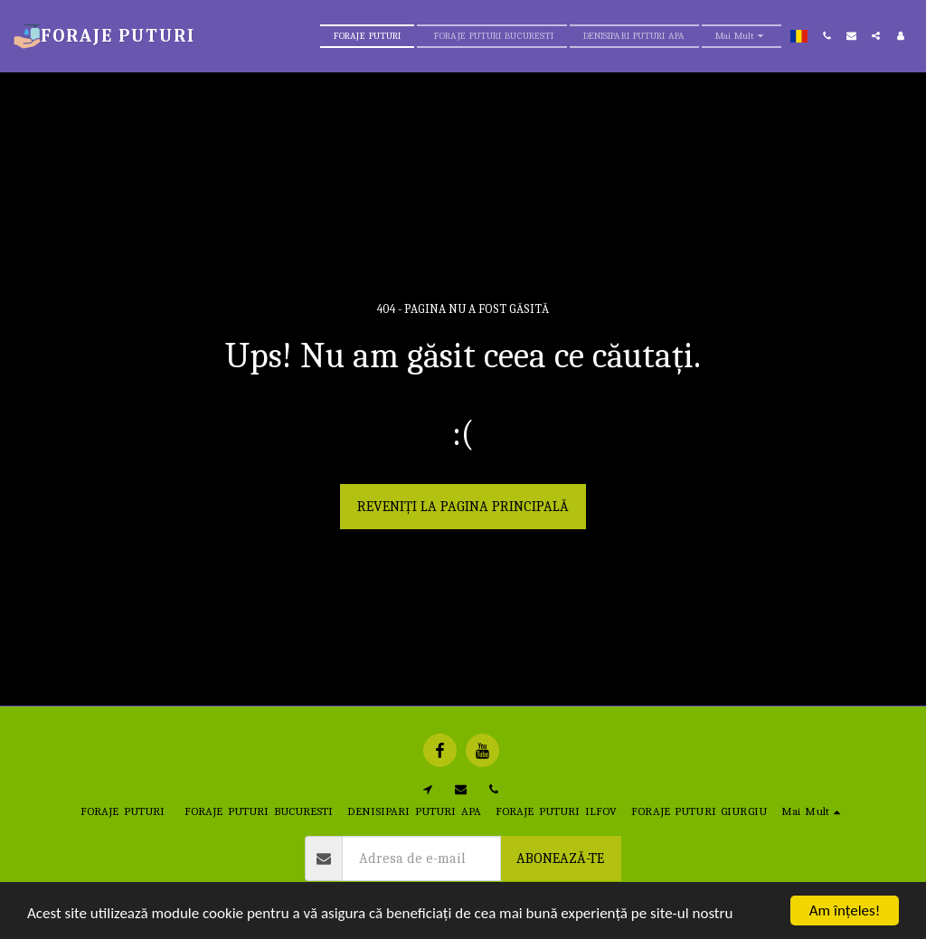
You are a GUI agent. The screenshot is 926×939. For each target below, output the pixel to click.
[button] (827, 36)
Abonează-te (560, 858)
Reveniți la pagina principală (463, 506)
